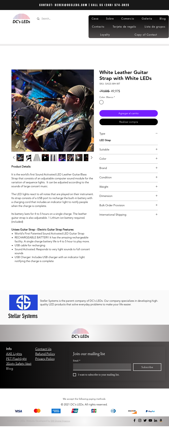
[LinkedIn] (156, 420)
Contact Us (43, 349)
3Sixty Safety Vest (18, 364)
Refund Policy (45, 354)
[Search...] (57, 18)
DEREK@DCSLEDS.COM (71, 5)
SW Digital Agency (60, 420)
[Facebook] (134, 420)
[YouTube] (150, 420)
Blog (9, 368)
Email (76, 360)
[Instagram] (140, 420)
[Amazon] (161, 420)
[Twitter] (145, 420)
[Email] (101, 366)
